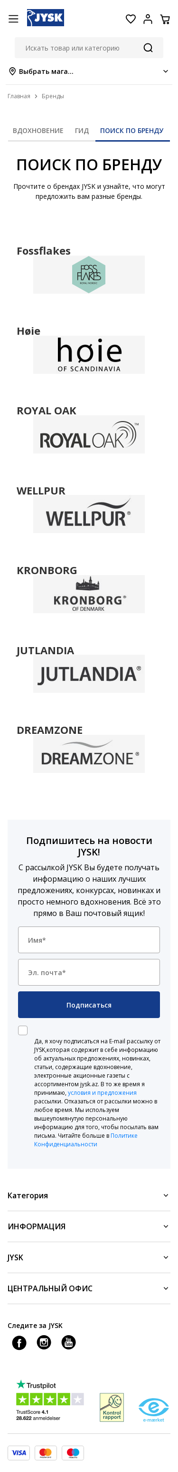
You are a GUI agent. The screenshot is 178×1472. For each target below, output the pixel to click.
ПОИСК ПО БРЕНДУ (131, 130)
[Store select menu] (89, 71)
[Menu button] (13, 19)
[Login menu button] (147, 19)
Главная (19, 96)
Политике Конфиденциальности (86, 1140)
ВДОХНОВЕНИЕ (38, 130)
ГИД (82, 130)
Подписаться (89, 1004)
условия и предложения (102, 1093)
